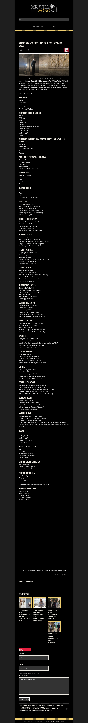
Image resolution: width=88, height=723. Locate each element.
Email (21, 664)
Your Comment (24, 676)
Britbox (66, 575)
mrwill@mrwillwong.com (57, 721)
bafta (58, 575)
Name (21, 654)
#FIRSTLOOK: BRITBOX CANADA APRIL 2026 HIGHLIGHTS (53, 638)
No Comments (34, 50)
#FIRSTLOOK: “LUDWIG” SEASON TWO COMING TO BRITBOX (52, 614)
